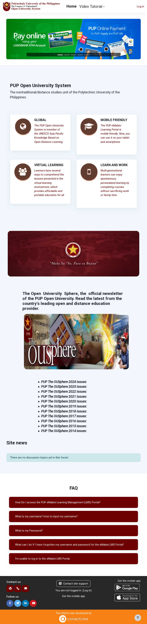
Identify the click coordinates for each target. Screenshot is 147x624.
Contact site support (73, 583)
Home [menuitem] (71, 6)
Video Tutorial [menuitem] (90, 6)
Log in (140, 6)
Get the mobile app (73, 596)
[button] (16, 39)
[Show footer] (137, 617)
